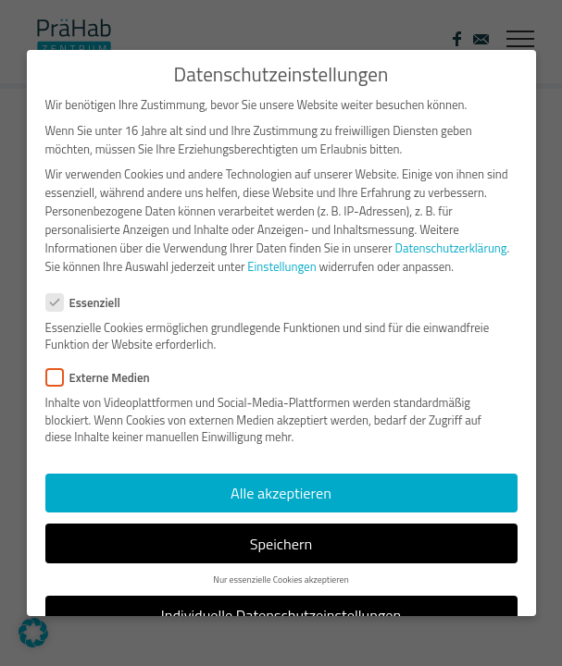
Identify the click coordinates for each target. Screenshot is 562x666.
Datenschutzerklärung (451, 237)
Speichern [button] (281, 532)
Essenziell (90, 290)
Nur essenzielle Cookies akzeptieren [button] (280, 567)
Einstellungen (281, 255)
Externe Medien (105, 366)
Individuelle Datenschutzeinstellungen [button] (281, 604)
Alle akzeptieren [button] (281, 481)
